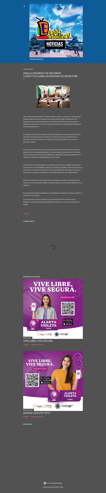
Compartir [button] (26, 213)
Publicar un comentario (37, 344)
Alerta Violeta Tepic (36, 412)
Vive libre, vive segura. (38, 340)
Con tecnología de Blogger (53, 483)
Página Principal (36, 59)
